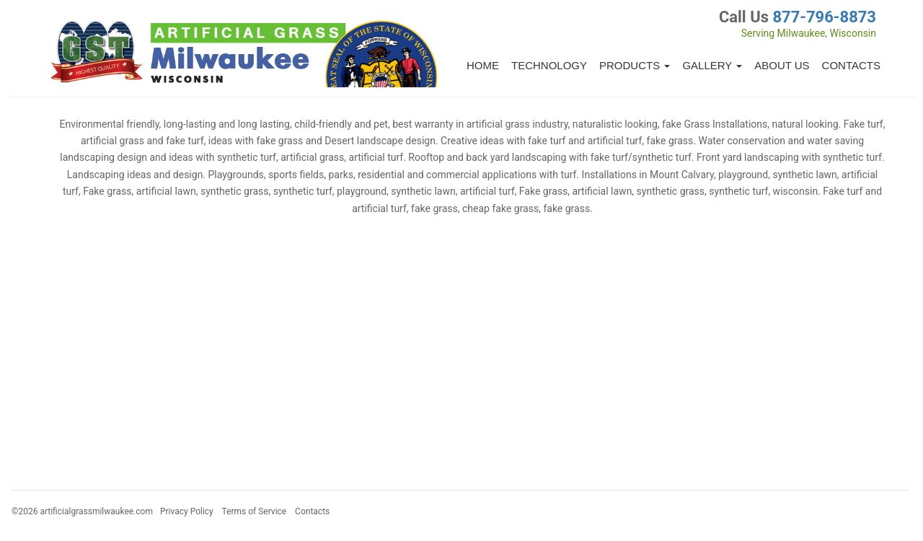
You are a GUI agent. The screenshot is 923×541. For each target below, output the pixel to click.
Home (483, 65)
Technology (549, 65)
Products (634, 65)
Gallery (712, 65)
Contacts (851, 65)
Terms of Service (253, 511)
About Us (781, 65)
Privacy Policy (186, 511)
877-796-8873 (824, 17)
